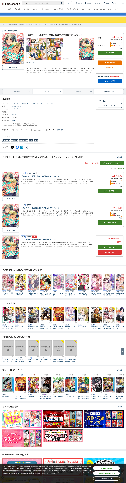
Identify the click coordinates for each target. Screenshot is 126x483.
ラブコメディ (23, 144)
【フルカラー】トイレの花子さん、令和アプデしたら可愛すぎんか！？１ (20, 297)
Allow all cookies (106, 468)
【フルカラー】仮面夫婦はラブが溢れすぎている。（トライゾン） (33, 107)
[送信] (62, 3)
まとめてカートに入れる (112, 166)
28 (14, 124)
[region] (63, 473)
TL (89, 9)
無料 (116, 9)
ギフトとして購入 (110, 109)
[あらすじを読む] (60, 74)
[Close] (123, 473)
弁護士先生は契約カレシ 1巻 (33, 297)
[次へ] (27, 52)
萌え (36, 144)
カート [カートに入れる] (110, 194)
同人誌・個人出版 (72, 9)
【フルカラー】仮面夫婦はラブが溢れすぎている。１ (40, 243)
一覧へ (121, 410)
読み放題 (17, 9)
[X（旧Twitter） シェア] (12, 151)
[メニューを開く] (123, 3)
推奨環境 (60, 133)
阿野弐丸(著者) (16, 109)
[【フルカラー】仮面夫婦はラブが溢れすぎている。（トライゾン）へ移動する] (40, 28)
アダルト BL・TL (99, 9)
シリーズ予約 (103, 80)
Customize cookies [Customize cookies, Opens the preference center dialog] (106, 478)
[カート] (115, 3)
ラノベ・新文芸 (58, 9)
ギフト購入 (103, 104)
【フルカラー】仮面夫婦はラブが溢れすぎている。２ (40, 211)
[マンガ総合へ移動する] (21, 28)
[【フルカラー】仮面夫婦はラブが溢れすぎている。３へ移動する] (69, 28)
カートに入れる (110, 56)
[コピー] (26, 151)
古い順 (113, 172)
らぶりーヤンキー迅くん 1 (58, 297)
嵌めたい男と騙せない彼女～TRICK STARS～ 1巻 (45, 297)
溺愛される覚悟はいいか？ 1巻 (96, 297)
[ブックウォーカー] (11, 3)
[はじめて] (98, 3)
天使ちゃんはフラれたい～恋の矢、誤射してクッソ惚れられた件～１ (70, 297)
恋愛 (31, 144)
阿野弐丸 (31, 66)
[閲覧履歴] (107, 3)
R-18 (109, 9)
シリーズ (53, 95)
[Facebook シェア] (17, 151)
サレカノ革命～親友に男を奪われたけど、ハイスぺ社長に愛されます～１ (108, 297)
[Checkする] (22, 66)
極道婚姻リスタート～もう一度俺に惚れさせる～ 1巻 (83, 297)
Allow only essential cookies (106, 473)
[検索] (62, 3)
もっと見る (119, 160)
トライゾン (15, 112)
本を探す (68, 3)
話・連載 (26, 9)
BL (83, 9)
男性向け (15, 144)
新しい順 (120, 172)
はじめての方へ (110, 71)
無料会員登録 (110, 66)
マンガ (35, 9)
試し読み (13, 71)
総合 (9, 9)
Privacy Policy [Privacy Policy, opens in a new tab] (51, 473)
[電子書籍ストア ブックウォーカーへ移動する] (9, 28)
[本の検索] (27, 3)
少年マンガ (6, 144)
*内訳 (119, 51)
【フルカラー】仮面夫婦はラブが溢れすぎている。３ (40, 180)
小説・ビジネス (45, 9)
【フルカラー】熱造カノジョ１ (7, 297)
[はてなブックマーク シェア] (22, 151)
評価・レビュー (109, 95)
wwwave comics (17, 115)
